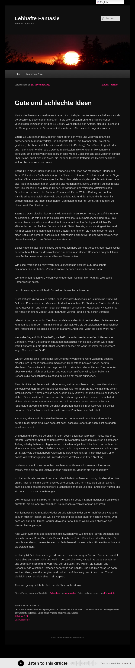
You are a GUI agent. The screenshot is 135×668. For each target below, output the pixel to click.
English (102, 2)
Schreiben (55, 593)
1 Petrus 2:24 (21, 616)
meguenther (71, 593)
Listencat (125, 663)
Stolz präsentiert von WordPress (67, 637)
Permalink (109, 593)
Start (18, 74)
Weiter (115, 85)
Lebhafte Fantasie (37, 18)
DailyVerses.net (22, 620)
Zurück (103, 85)
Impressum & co (34, 74)
